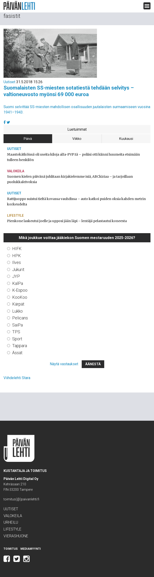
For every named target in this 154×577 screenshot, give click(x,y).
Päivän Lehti (19, 5)
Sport (17, 338)
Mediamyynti (30, 548)
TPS (16, 331)
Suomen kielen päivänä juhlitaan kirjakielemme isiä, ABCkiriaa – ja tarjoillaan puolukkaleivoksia (70, 179)
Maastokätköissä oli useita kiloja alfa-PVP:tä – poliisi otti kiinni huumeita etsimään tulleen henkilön (73, 157)
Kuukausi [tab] (126, 139)
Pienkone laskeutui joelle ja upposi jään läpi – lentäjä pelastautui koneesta (67, 221)
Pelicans (20, 317)
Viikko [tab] (76, 139)
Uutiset (9, 82)
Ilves (16, 262)
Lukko (17, 311)
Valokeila (15, 171)
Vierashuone (16, 536)
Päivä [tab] (28, 139)
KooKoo (19, 297)
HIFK (17, 248)
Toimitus (11, 548)
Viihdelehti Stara (17, 378)
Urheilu (11, 522)
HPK (16, 255)
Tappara (19, 345)
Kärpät (18, 304)
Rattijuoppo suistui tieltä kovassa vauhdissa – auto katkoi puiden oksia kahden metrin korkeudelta (76, 201)
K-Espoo (19, 290)
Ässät (17, 352)
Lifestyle (15, 215)
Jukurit (18, 269)
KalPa (17, 283)
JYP (16, 276)
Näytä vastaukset (64, 364)
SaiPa (17, 324)
